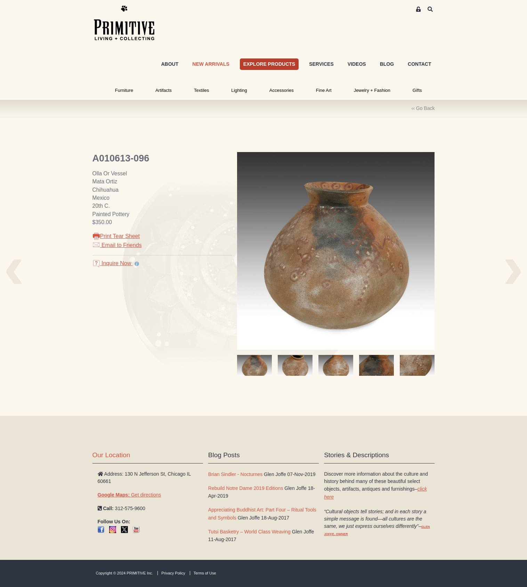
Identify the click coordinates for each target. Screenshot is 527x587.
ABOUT (169, 64)
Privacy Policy (173, 573)
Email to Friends (117, 245)
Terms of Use (205, 573)
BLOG (387, 64)
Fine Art (324, 90)
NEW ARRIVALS (210, 64)
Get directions (129, 495)
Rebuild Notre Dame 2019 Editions (245, 488)
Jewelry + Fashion (372, 90)
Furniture (124, 90)
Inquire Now (112, 263)
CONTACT (419, 64)
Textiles (201, 90)
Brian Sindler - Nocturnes (235, 474)
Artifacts (163, 90)
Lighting (239, 90)
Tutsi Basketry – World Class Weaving (249, 531)
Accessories (281, 90)
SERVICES (321, 64)
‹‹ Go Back (423, 108)
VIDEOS (357, 64)
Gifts (417, 90)
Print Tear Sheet (116, 236)
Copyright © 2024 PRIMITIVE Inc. (124, 573)
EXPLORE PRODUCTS (269, 64)
